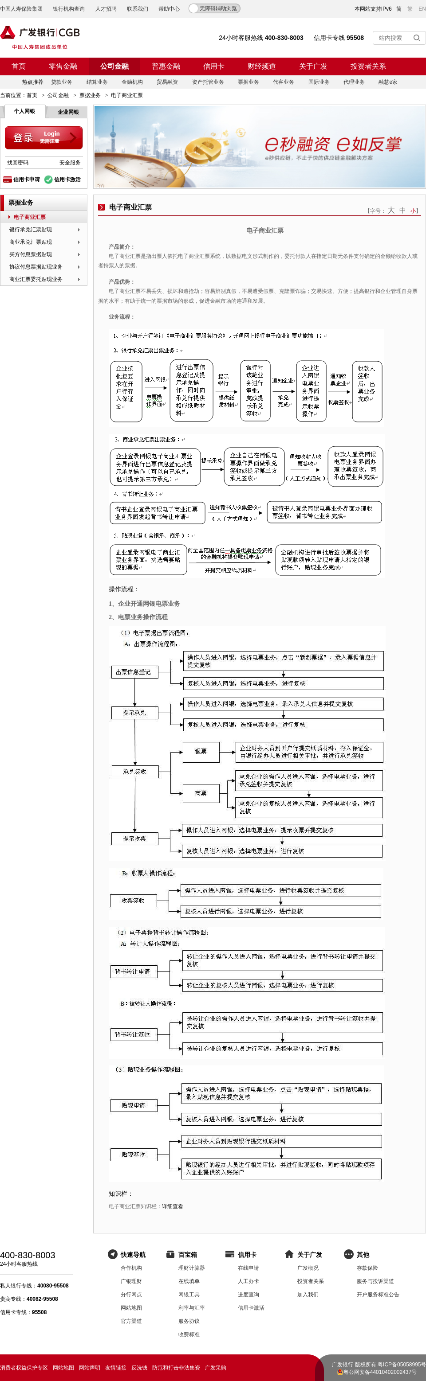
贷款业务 (61, 82)
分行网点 (131, 1294)
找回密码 (17, 163)
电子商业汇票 (30, 217)
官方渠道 (131, 1321)
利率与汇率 (191, 1308)
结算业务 (97, 82)
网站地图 (131, 1308)
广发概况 (308, 1268)
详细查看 (172, 1206)
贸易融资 (167, 82)
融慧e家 (388, 82)
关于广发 (313, 66)
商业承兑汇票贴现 (30, 242)
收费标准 (189, 1334)
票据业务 (248, 82)
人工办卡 (248, 1281)
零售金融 (63, 66)
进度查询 (248, 1294)
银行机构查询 (69, 9)
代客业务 (283, 82)
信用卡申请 (26, 179)
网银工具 (189, 1294)
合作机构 (131, 1268)
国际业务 (319, 82)
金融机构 (132, 82)
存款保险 (367, 1268)
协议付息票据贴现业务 (36, 267)
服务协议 (189, 1321)
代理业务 (354, 82)
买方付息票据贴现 (30, 254)
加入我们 (308, 1294)
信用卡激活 (67, 179)
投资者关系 (368, 66)
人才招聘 (106, 9)
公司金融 (114, 66)
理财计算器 (191, 1268)
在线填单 (189, 1281)
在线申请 (248, 1268)
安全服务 (70, 163)
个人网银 (24, 111)
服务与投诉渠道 (375, 1281)
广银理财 (131, 1281)
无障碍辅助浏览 (218, 8)
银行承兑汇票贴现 (30, 229)
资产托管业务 (208, 82)
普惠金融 (166, 66)
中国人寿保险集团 (21, 9)
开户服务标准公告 (378, 1294)
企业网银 (68, 112)
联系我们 (137, 9)
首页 (19, 66)
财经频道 (262, 66)
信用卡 (214, 66)
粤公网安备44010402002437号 (380, 1372)
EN (422, 9)
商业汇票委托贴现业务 (36, 279)
